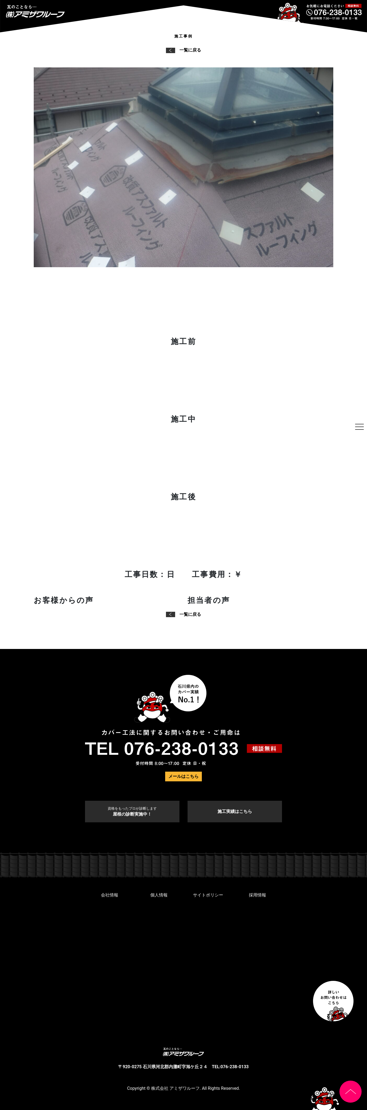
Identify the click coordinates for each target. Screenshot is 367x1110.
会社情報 (109, 895)
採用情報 (257, 895)
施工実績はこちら (235, 811)
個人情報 (159, 895)
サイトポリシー (208, 895)
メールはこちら (183, 776)
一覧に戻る (183, 50)
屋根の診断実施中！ (132, 811)
